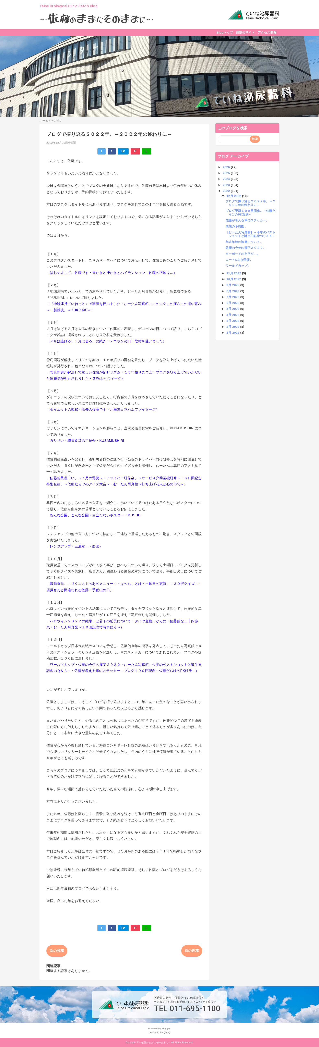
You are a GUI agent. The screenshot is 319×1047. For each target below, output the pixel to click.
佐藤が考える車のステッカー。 (247, 220)
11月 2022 (234, 273)
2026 (227, 167)
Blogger (166, 1028)
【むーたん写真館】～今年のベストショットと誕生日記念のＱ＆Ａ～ (250, 234)
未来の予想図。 (236, 226)
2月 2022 (233, 326)
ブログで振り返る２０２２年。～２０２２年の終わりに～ (250, 203)
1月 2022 (233, 332)
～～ (96, 19)
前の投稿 (192, 951)
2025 (227, 173)
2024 (227, 179)
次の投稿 (57, 951)
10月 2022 (234, 279)
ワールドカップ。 (238, 265)
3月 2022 (233, 320)
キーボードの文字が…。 (243, 254)
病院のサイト (245, 32)
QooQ (167, 1032)
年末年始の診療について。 (244, 242)
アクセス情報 (267, 32)
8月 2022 (233, 291)
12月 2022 (234, 196)
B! (123, 151)
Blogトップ (224, 32)
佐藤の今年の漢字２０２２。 (246, 247)
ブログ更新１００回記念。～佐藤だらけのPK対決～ (250, 212)
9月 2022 (233, 285)
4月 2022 (233, 315)
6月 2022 (233, 303)
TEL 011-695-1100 (187, 1008)
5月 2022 (233, 308)
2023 (227, 185)
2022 (227, 191)
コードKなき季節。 (239, 259)
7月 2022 (233, 297)
